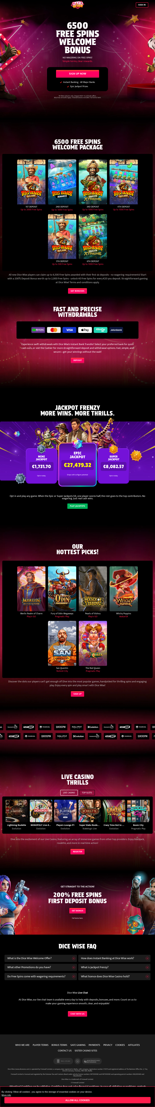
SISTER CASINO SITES (86, 1051)
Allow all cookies (77, 1100)
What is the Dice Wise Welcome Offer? (29, 958)
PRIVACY (107, 1045)
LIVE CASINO (69, 793)
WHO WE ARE (22, 1045)
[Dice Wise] (77, 5)
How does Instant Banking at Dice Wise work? (107, 958)
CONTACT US (65, 1051)
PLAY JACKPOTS (77, 506)
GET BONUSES (77, 291)
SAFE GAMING (78, 1045)
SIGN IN (142, 5)
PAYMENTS (94, 1045)
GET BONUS (77, 910)
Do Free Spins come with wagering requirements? (36, 976)
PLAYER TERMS (40, 1045)
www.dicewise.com (22, 1069)
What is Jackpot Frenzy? (95, 967)
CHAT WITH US (77, 1014)
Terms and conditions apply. (84, 282)
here (99, 97)
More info (6, 1095)
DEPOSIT (77, 360)
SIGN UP (77, 694)
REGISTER (77, 851)
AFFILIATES (134, 1045)
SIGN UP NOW (77, 73)
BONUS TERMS (59, 1045)
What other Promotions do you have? (29, 967)
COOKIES (120, 1045)
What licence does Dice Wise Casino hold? (105, 976)
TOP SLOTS (87, 793)
